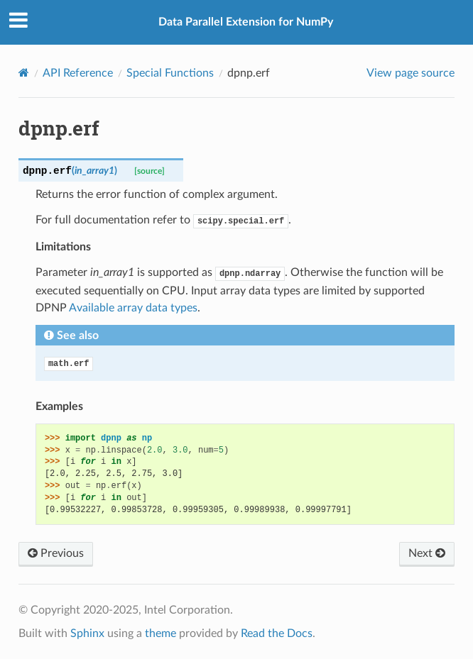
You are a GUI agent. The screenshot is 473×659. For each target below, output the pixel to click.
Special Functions (170, 73)
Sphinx (87, 633)
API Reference (78, 73)
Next (426, 553)
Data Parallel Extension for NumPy (245, 22)
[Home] (23, 73)
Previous (56, 553)
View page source (410, 73)
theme (160, 633)
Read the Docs (276, 633)
